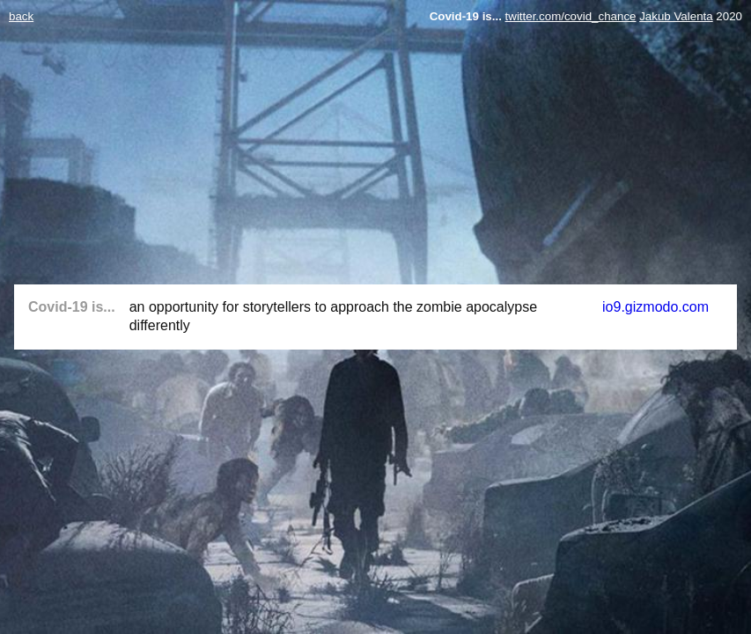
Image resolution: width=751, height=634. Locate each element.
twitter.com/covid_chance (571, 16)
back (21, 16)
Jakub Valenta (675, 16)
